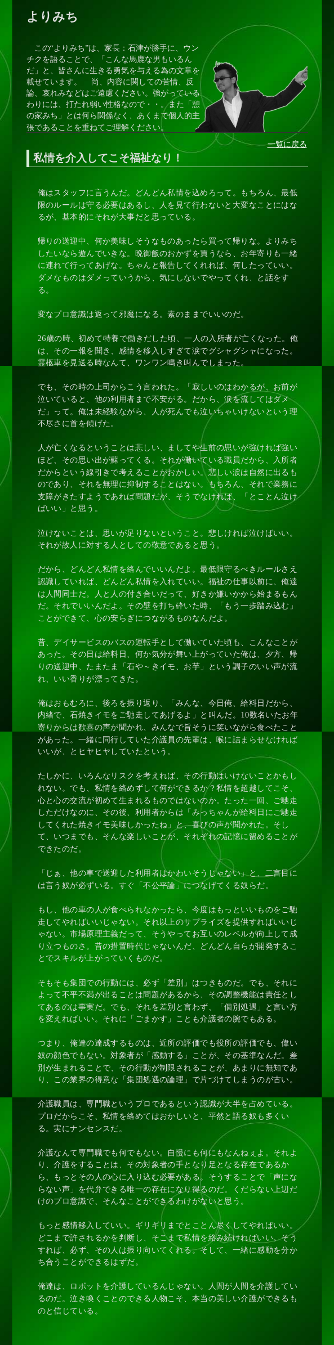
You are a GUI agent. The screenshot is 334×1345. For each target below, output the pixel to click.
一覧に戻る (287, 144)
